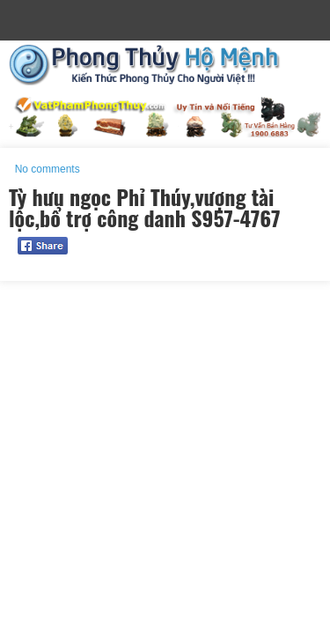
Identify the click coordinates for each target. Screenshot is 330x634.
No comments (47, 169)
